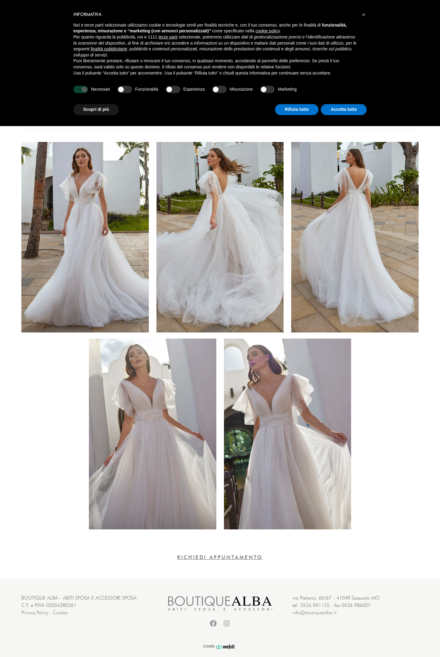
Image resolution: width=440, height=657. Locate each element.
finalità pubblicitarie (109, 48)
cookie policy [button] (267, 30)
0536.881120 (314, 605)
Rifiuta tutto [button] (297, 109)
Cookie (60, 612)
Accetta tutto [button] (344, 109)
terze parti (168, 36)
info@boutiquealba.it (314, 612)
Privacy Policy (34, 612)
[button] (364, 15)
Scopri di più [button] (96, 109)
